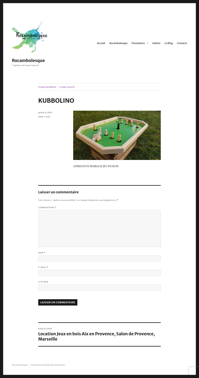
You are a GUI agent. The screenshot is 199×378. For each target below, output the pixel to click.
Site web (43, 282)
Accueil (101, 43)
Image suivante (67, 87)
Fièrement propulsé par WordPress (48, 365)
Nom (41, 252)
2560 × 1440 (44, 116)
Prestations (138, 43)
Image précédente (47, 87)
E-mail (43, 267)
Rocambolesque (28, 60)
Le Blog (169, 43)
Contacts (182, 43)
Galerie (156, 43)
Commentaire (47, 207)
